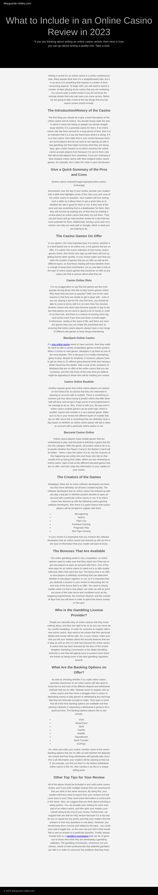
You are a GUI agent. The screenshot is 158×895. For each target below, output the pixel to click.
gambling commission (78, 836)
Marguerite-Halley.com (17, 3)
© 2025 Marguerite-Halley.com (19, 891)
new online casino (61, 344)
